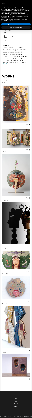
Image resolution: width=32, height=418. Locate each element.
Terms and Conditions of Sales (13, 415)
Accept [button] (23, 24)
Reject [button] (8, 24)
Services (16, 402)
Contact (16, 405)
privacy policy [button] (11, 9)
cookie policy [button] (22, 13)
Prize (16, 401)
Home (16, 397)
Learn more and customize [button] (16, 27)
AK (31, 415)
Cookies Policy (22, 414)
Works (16, 399)
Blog (16, 404)
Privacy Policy (29, 414)
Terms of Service (3, 415)
